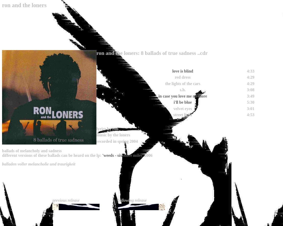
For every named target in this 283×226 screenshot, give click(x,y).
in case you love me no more (182, 96)
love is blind (182, 71)
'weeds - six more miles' (122, 155)
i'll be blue (183, 102)
